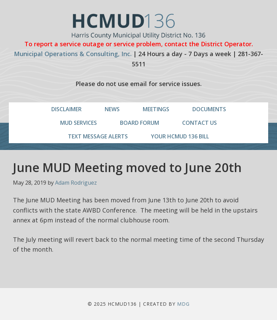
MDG (183, 304)
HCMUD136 (138, 26)
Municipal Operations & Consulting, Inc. (73, 54)
